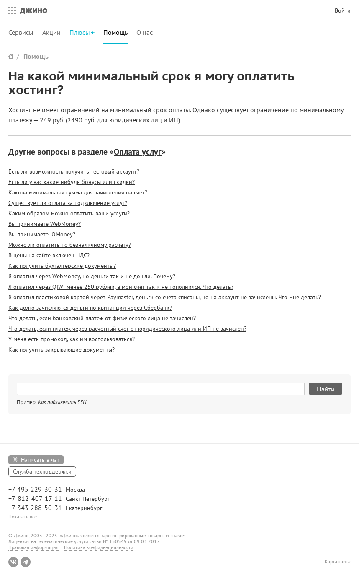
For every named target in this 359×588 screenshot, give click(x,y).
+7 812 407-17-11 (35, 498)
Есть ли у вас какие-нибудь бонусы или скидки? (71, 182)
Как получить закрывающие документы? (61, 349)
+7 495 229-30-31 (35, 489)
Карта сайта (338, 562)
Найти (326, 389)
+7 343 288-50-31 (35, 507)
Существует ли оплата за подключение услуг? (67, 203)
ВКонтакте (13, 562)
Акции (51, 32)
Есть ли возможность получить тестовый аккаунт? (73, 171)
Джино (33, 10)
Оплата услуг (138, 151)
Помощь (115, 32)
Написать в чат (40, 460)
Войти (343, 10)
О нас (144, 32)
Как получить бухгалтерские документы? (62, 265)
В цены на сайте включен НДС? (49, 255)
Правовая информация (33, 547)
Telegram (26, 562)
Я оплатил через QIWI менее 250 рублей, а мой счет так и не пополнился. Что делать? (120, 286)
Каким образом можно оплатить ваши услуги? (69, 213)
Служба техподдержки (42, 471)
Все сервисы (10, 10)
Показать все (22, 516)
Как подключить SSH (62, 402)
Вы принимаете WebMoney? (44, 224)
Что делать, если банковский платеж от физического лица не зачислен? (102, 318)
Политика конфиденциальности (98, 547)
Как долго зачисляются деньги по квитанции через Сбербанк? (90, 307)
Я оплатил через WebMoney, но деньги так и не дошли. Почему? (91, 276)
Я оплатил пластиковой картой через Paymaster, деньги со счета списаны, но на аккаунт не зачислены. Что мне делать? (164, 297)
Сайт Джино (10, 56)
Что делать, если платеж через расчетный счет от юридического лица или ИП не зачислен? (127, 328)
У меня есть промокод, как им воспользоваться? (71, 339)
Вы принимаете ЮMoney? (41, 234)
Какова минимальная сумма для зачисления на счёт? (77, 192)
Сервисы (20, 32)
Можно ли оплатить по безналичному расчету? (69, 245)
